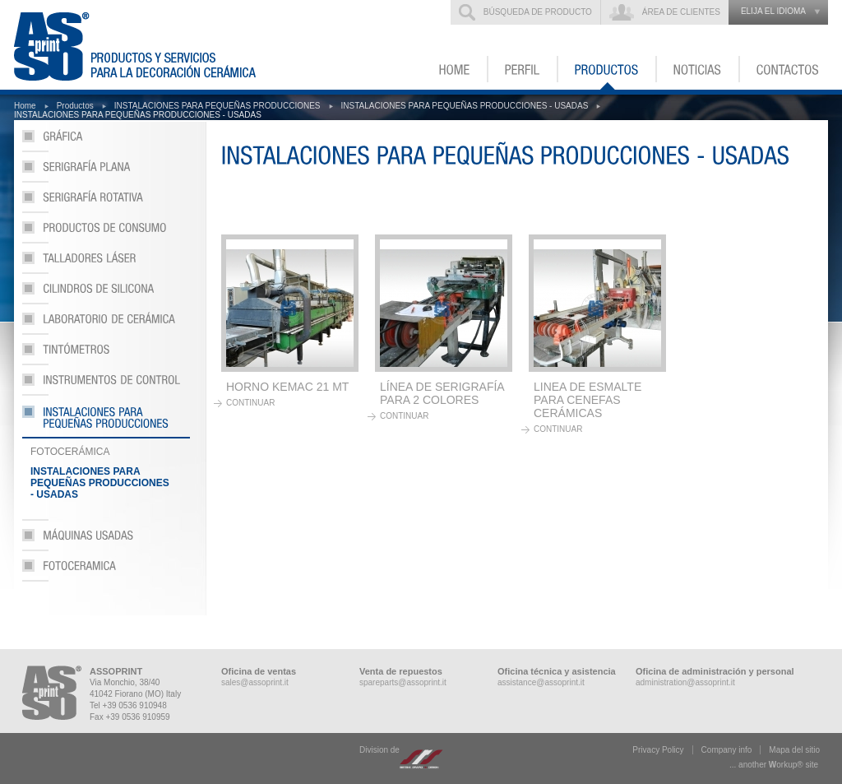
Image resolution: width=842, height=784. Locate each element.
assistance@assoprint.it (541, 682)
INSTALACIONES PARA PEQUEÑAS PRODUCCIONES (217, 105)
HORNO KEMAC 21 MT (287, 386)
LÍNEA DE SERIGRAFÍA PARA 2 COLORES (442, 393)
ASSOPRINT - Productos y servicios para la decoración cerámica (144, 45)
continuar (250, 402)
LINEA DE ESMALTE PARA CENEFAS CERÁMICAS (587, 400)
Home (25, 105)
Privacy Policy (657, 749)
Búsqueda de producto (537, 11)
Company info (726, 749)
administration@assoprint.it (685, 682)
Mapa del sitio (794, 749)
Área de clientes (681, 11)
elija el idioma (773, 11)
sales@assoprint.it (255, 682)
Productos (75, 105)
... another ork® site (773, 764)
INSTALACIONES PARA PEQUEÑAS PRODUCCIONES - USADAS (465, 105)
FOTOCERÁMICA (69, 451)
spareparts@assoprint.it (402, 682)
